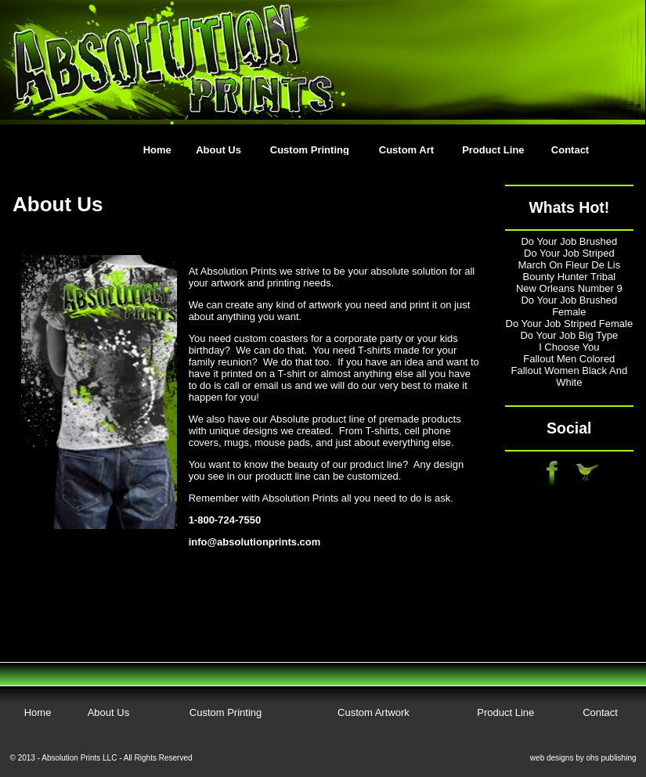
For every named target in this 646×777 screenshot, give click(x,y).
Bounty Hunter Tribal (569, 276)
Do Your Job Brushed (569, 241)
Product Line (493, 150)
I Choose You (569, 347)
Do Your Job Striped (569, 253)
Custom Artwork (373, 712)
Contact (570, 150)
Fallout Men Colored (569, 359)
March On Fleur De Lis (569, 265)
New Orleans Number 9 (569, 288)
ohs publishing (611, 758)
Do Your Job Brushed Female (569, 306)
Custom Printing (309, 150)
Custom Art (406, 150)
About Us (218, 150)
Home (157, 150)
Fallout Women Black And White (569, 376)
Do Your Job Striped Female (569, 323)
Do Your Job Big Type (569, 335)
